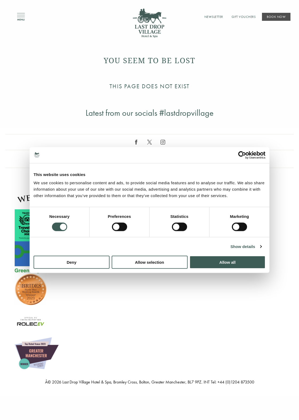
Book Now (276, 17)
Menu (21, 17)
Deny (71, 262)
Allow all (227, 262)
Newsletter (213, 17)
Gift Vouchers (244, 17)
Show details (243, 246)
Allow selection (149, 262)
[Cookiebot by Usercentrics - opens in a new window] (242, 155)
